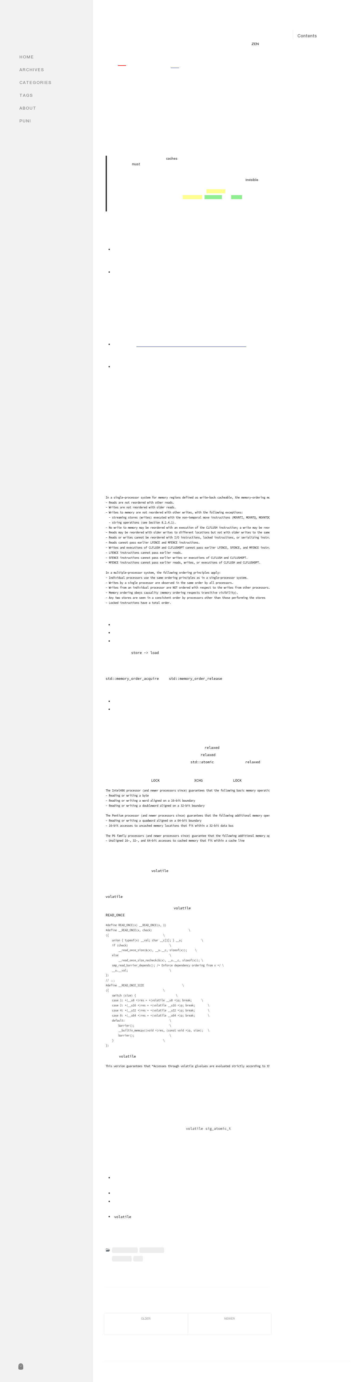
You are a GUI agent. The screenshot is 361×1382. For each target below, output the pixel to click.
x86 (138, 1258)
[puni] (20, 1366)
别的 (175, 65)
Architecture (151, 1250)
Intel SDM (122, 1258)
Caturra (117, 50)
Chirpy (344, 1369)
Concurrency (125, 1250)
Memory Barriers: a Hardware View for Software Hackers (191, 344)
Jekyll (322, 1369)
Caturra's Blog (46, 25)
